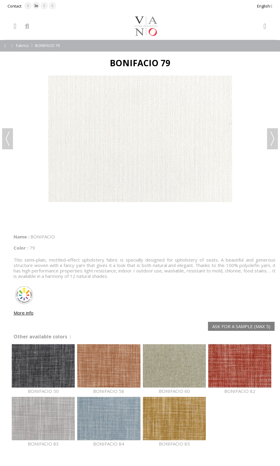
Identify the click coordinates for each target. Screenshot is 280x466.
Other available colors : (42, 337)
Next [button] (272, 138)
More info (23, 313)
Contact (14, 6)
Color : (21, 248)
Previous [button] (7, 138)
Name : (21, 237)
